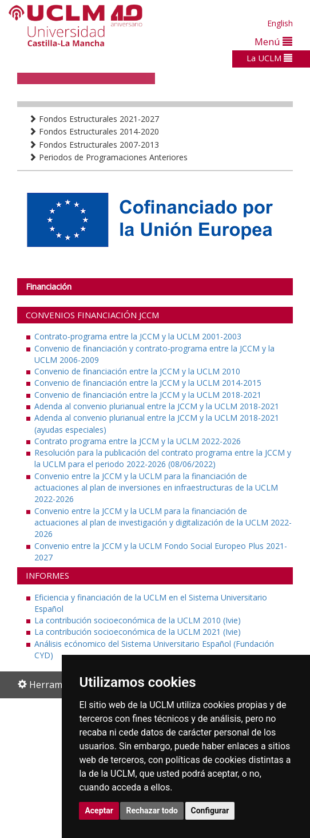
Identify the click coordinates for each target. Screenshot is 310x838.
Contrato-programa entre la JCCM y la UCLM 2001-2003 (137, 336)
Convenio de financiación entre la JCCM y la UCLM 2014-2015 (147, 382)
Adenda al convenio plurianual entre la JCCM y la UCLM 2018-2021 (156, 406)
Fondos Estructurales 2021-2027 (94, 118)
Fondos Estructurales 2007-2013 (94, 144)
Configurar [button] (210, 810)
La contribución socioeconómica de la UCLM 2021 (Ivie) (137, 631)
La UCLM (269, 58)
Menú (273, 41)
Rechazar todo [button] (152, 810)
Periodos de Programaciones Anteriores (108, 157)
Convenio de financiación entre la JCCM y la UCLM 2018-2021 (147, 394)
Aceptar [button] (99, 810)
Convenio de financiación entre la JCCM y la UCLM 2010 (137, 371)
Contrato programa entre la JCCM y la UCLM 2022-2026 (137, 441)
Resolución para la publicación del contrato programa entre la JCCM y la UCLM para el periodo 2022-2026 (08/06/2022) (162, 458)
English (280, 23)
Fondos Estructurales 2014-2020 (94, 131)
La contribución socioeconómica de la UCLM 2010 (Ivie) (137, 620)
